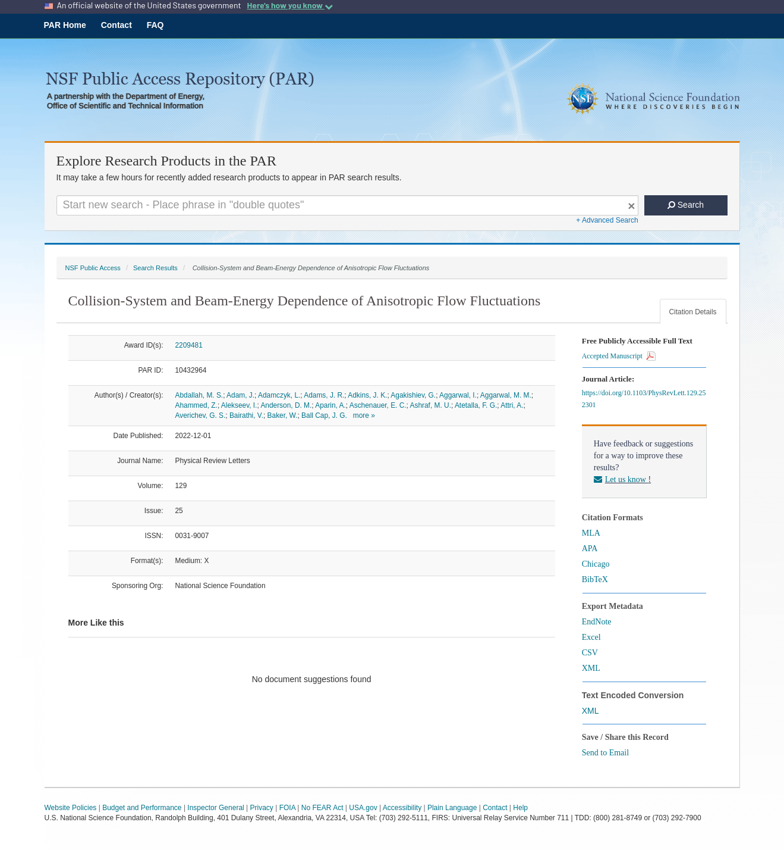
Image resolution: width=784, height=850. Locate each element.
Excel (591, 637)
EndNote (597, 621)
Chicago (596, 564)
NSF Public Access (93, 267)
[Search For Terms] (347, 205)
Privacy (261, 808)
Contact (116, 25)
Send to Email (605, 752)
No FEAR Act (322, 808)
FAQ (155, 25)
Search (685, 205)
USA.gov (363, 808)
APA (590, 548)
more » (364, 415)
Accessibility (402, 808)
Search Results (155, 267)
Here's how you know (289, 5)
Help (520, 808)
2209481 (189, 345)
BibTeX (595, 579)
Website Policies (71, 808)
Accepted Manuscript (619, 356)
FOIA (287, 808)
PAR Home (65, 25)
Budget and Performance (141, 808)
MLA (591, 533)
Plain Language (452, 808)
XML (591, 668)
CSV (590, 652)
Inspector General (215, 808)
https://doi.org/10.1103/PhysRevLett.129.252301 (644, 399)
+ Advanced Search (607, 220)
